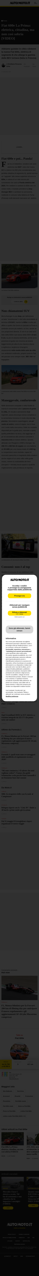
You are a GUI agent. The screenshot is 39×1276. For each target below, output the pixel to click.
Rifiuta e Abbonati (19, 613)
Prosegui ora (19, 596)
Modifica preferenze (12, 696)
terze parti (9, 657)
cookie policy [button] (23, 653)
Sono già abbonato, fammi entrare (19, 629)
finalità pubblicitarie (16, 669)
